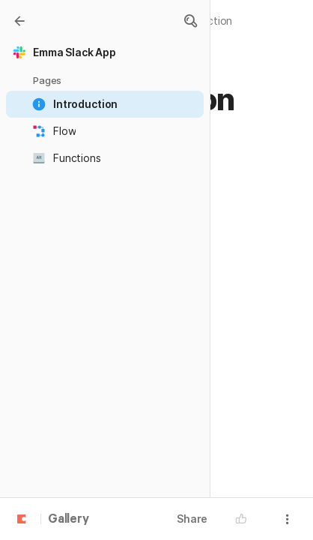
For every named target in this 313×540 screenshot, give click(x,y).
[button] (190, 21)
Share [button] (192, 518)
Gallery (68, 520)
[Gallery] (19, 21)
